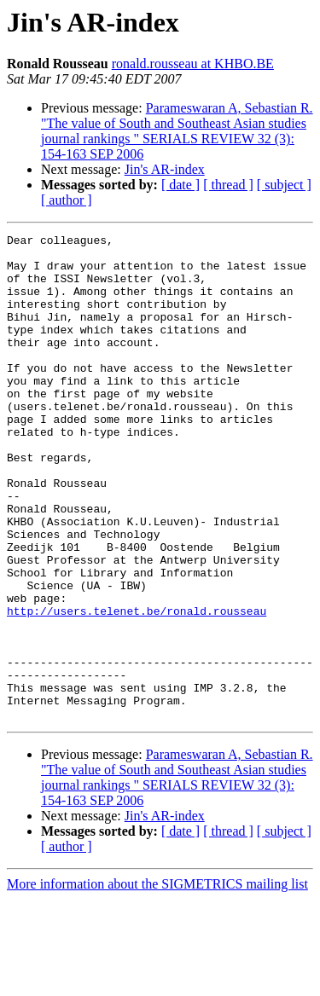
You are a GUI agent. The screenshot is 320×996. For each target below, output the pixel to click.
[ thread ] (228, 184)
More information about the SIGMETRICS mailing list (157, 981)
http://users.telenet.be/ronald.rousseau (136, 687)
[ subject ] (284, 184)
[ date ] (180, 184)
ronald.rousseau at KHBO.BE (193, 63)
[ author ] (66, 200)
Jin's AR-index (165, 169)
